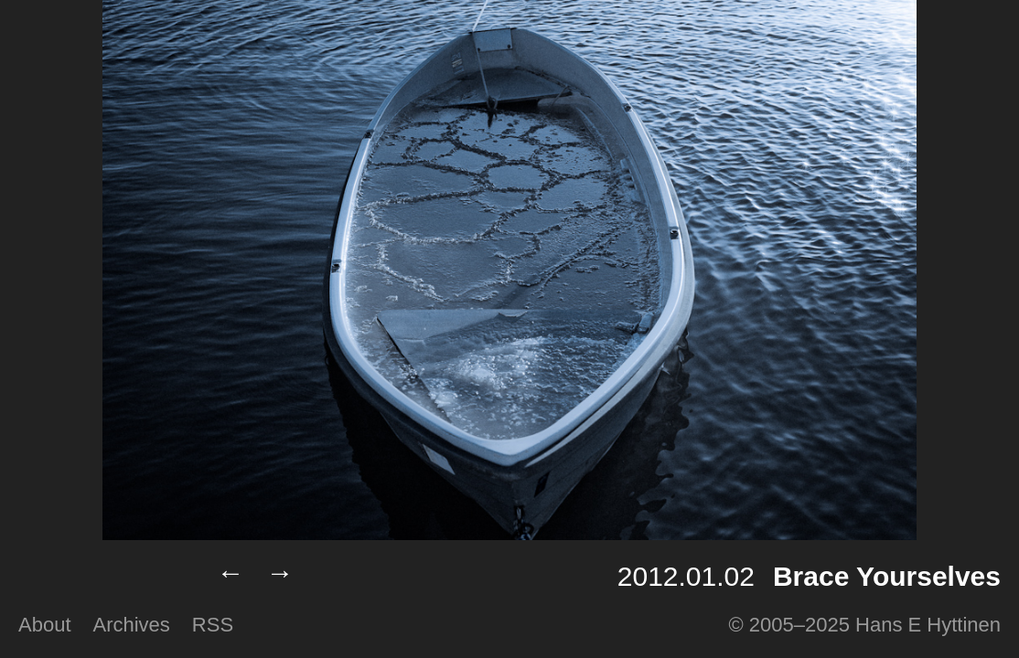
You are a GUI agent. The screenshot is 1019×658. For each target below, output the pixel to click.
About (44, 624)
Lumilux (103, 576)
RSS (212, 624)
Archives (131, 624)
